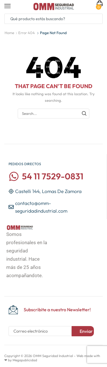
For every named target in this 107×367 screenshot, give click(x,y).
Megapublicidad (25, 360)
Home (9, 32)
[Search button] (97, 19)
